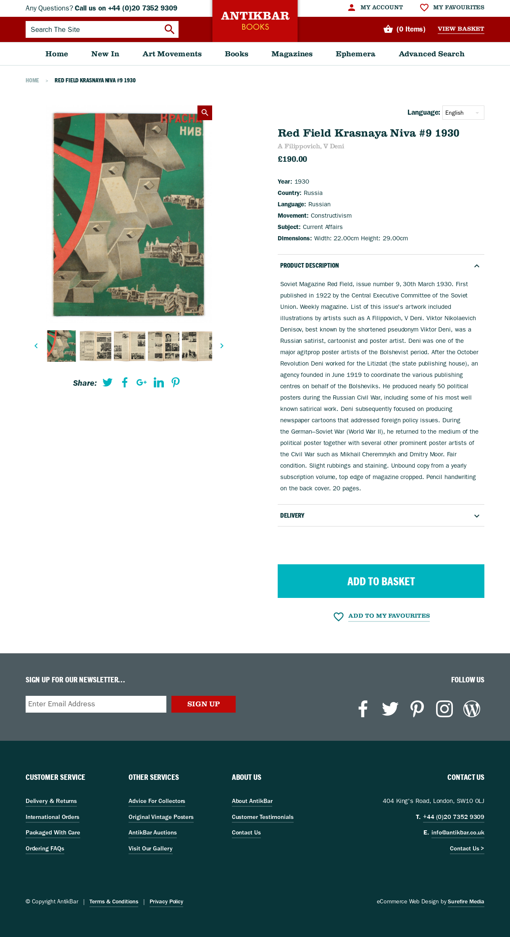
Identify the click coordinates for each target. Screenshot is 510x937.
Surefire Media (466, 901)
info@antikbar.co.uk (457, 832)
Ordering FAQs (45, 848)
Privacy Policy (166, 901)
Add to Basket (381, 581)
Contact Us (246, 832)
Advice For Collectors (157, 801)
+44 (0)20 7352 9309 (453, 817)
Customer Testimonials (263, 817)
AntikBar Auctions (153, 832)
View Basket (461, 28)
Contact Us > (467, 848)
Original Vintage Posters (161, 817)
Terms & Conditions (113, 901)
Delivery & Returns (51, 801)
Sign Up (203, 704)
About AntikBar (252, 801)
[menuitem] (374, 8)
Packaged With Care (53, 832)
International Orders (52, 817)
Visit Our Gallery (151, 848)
